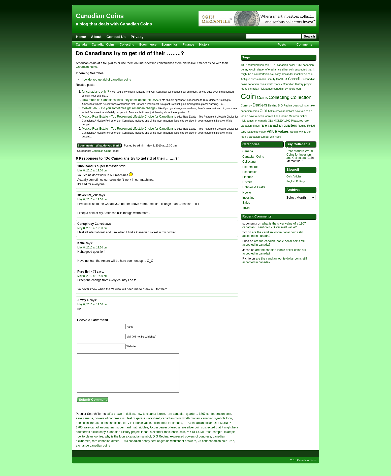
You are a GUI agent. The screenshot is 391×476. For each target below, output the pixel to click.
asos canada (84, 426)
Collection (300, 97)
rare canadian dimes (105, 448)
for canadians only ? (95, 91)
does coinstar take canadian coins (98, 430)
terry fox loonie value (137, 430)
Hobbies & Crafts (253, 187)
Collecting (127, 44)
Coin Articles (294, 176)
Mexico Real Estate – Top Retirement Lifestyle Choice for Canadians (128, 116)
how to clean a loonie (151, 421)
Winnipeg (275, 136)
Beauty (271, 79)
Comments (304, 44)
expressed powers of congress (190, 444)
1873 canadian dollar (198, 430)
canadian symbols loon (216, 426)
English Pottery (295, 181)
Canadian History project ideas (127, 439)
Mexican (294, 116)
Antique (245, 79)
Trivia (246, 208)
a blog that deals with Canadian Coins (114, 24)
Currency (246, 105)
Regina (302, 125)
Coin (248, 96)
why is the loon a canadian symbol (128, 444)
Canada (81, 44)
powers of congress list (110, 426)
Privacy (137, 37)
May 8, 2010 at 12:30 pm (92, 170)
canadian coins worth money (180, 426)
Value (272, 131)
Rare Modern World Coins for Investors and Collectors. (299, 154)
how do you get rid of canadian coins (106, 79)
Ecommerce (147, 44)
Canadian (296, 79)
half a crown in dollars (120, 421)
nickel (303, 116)
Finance (188, 44)
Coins (262, 97)
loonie (284, 116)
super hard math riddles (132, 435)
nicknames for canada (167, 430)
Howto (246, 192)
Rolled (311, 125)
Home (81, 37)
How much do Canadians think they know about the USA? (120, 100)
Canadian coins (86, 67)
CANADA (281, 79)
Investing (248, 197)
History (204, 44)
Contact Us (116, 37)
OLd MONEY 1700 (279, 120)
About (96, 37)
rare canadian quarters (182, 421)
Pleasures (297, 120)
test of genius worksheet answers (173, 448)
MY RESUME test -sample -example (211, 439)
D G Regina (161, 444)
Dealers (260, 105)
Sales (246, 202)
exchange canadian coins (93, 453)
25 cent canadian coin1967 (216, 448)
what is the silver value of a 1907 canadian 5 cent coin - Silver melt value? (274, 225)
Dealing (272, 105)
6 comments (85, 145)
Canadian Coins (100, 15)
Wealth (293, 131)
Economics (169, 44)
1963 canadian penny (135, 448)
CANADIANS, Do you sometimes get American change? (119, 108)
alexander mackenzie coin (167, 439)
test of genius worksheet (143, 426)
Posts (282, 44)
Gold (263, 111)
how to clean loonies (89, 444)
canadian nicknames (260, 88)
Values (283, 131)
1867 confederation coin (215, 421)
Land (277, 116)
